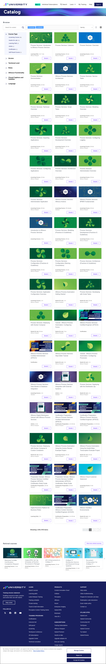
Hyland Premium (59, 632)
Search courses (33, 590)
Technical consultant (35, 642)
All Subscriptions (34, 635)
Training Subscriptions (60, 625)
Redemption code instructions (88, 600)
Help (90, 4)
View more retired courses (92, 543)
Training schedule (34, 600)
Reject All (79, 655)
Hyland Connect (85, 628)
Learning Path (14, 43)
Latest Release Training (36, 597)
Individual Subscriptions (50, 4)
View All (57, 616)
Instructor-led (32, 622)
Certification (13, 49)
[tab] (96, 27)
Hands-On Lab (14, 40)
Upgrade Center (33, 638)
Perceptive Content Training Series (39, 610)
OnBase (56, 593)
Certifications (32, 619)
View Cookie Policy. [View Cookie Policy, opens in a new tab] (38, 651)
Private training (33, 603)
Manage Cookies (79, 650)
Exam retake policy (85, 603)
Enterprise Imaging (60, 606)
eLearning (32, 628)
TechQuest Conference (35, 632)
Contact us (83, 606)
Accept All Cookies (79, 660)
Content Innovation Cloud (61, 590)
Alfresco (39, 27)
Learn (72, 4)
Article (11, 46)
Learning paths (33, 593)
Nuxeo (56, 603)
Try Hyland (83, 632)
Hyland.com (83, 615)
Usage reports (58, 645)
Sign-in (98, 4)
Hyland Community (85, 619)
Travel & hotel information (36, 606)
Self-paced (32, 625)
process (31, 27)
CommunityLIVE (85, 622)
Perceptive (57, 597)
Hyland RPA (58, 610)
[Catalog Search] (14, 27)
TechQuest (83, 625)
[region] (53, 655)
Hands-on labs (58, 635)
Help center (9, 602)
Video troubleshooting (86, 593)
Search (63, 4)
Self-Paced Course (15, 52)
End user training (59, 642)
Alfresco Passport (59, 628)
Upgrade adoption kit (60, 638)
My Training (82, 4)
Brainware (57, 613)
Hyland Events (84, 635)
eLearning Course (15, 37)
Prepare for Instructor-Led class (89, 597)
